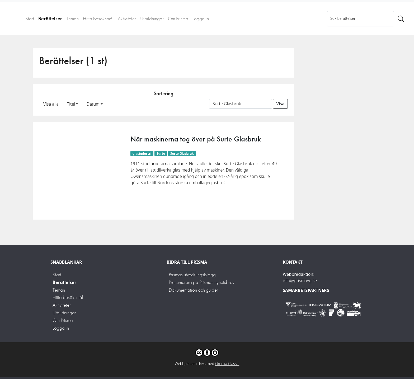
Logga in (200, 18)
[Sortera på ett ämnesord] (240, 104)
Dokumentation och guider (193, 290)
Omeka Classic (227, 363)
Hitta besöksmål (98, 18)
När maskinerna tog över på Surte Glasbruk (195, 139)
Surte (161, 153)
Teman (72, 18)
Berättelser (50, 18)
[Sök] (401, 18)
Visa (280, 104)
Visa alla (51, 104)
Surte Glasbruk (182, 153)
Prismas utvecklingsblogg (192, 274)
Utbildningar (152, 18)
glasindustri (142, 153)
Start (29, 18)
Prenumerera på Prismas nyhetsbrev (201, 282)
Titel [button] (71, 104)
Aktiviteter (127, 18)
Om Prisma (178, 18)
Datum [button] (93, 104)
